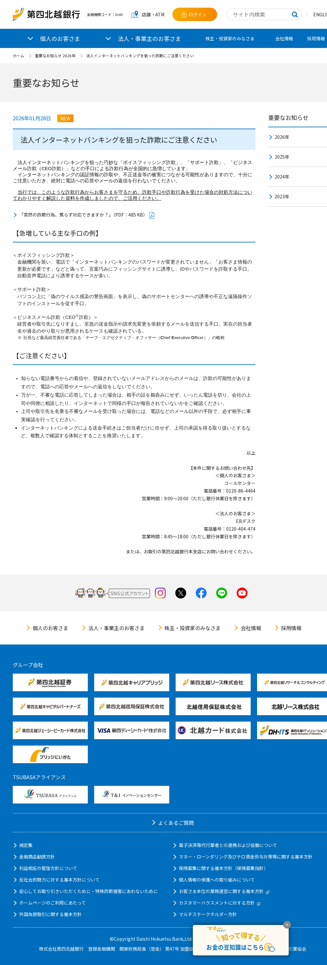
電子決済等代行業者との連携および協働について (228, 845)
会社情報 (284, 38)
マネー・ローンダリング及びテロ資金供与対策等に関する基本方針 (246, 856)
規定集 (26, 845)
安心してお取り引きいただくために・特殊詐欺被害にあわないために (88, 891)
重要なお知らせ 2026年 (55, 55)
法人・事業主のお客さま (116, 628)
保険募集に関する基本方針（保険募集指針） (223, 868)
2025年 (282, 157)
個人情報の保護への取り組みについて (217, 879)
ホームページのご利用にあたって (52, 902)
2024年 (282, 176)
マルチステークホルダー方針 (208, 914)
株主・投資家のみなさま (230, 38)
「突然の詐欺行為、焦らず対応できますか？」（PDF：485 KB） (87, 215)
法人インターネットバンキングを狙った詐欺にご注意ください (140, 55)
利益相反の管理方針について (48, 868)
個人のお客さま (50, 628)
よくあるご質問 (176, 823)
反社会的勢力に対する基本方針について (59, 879)
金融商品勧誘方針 (37, 856)
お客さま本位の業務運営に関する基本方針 (224, 891)
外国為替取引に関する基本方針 (50, 914)
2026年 (282, 137)
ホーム (18, 55)
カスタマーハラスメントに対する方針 (219, 902)
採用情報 (291, 628)
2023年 (282, 196)
